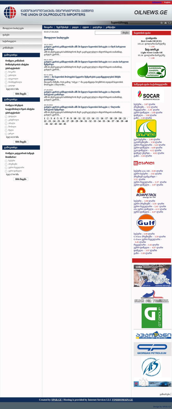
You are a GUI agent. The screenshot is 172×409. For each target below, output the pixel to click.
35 (104, 121)
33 (95, 121)
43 (56, 124)
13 (88, 118)
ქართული (156, 2)
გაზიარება (165, 394)
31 (86, 121)
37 (113, 121)
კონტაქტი (110, 27)
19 (115, 118)
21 (124, 118)
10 (75, 118)
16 (102, 118)
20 (120, 118)
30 (81, 121)
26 (63, 121)
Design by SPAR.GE (162, 406)
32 (90, 121)
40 (126, 121)
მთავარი (48, 27)
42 (51, 124)
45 (65, 124)
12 (84, 118)
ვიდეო (75, 27)
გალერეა (97, 27)
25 (59, 121)
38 (117, 121)
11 (79, 118)
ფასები (6, 35)
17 (106, 118)
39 (122, 121)
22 (45, 121)
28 (72, 121)
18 (111, 118)
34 (99, 121)
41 (46, 124)
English (167, 2)
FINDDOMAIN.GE (122, 399)
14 (93, 118)
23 (49, 121)
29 (77, 121)
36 (108, 121)
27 (68, 121)
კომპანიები (8, 48)
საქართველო (9, 41)
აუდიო (85, 27)
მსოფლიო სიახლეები (13, 28)
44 (60, 124)
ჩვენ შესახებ (62, 27)
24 (54, 121)
